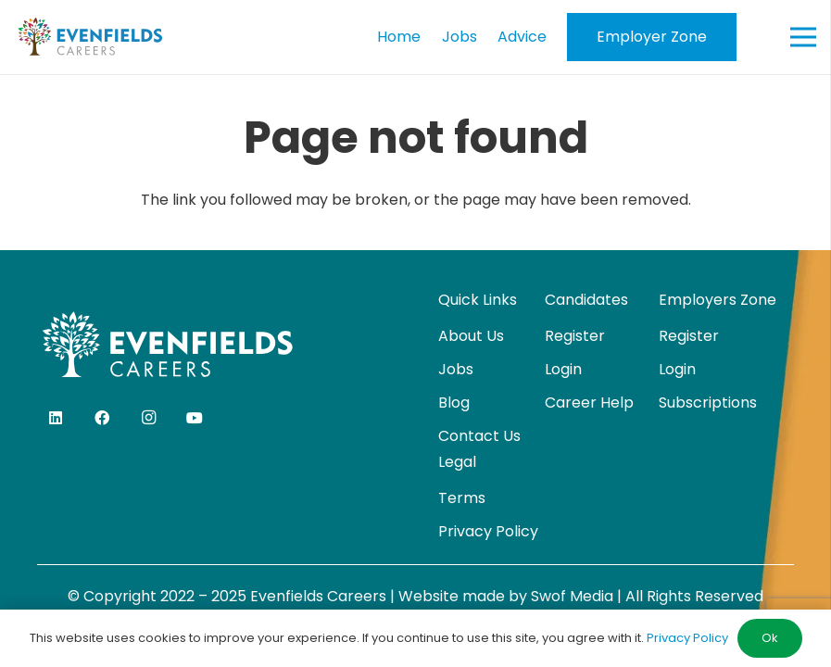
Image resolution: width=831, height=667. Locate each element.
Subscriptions (708, 402)
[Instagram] (148, 417)
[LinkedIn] (55, 417)
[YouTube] (194, 417)
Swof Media (572, 596)
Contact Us (479, 436)
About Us (471, 335)
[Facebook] (101, 417)
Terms (461, 498)
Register (575, 335)
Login (563, 369)
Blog (454, 402)
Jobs (455, 369)
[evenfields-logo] (90, 37)
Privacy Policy (488, 531)
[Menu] (803, 37)
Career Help (589, 402)
